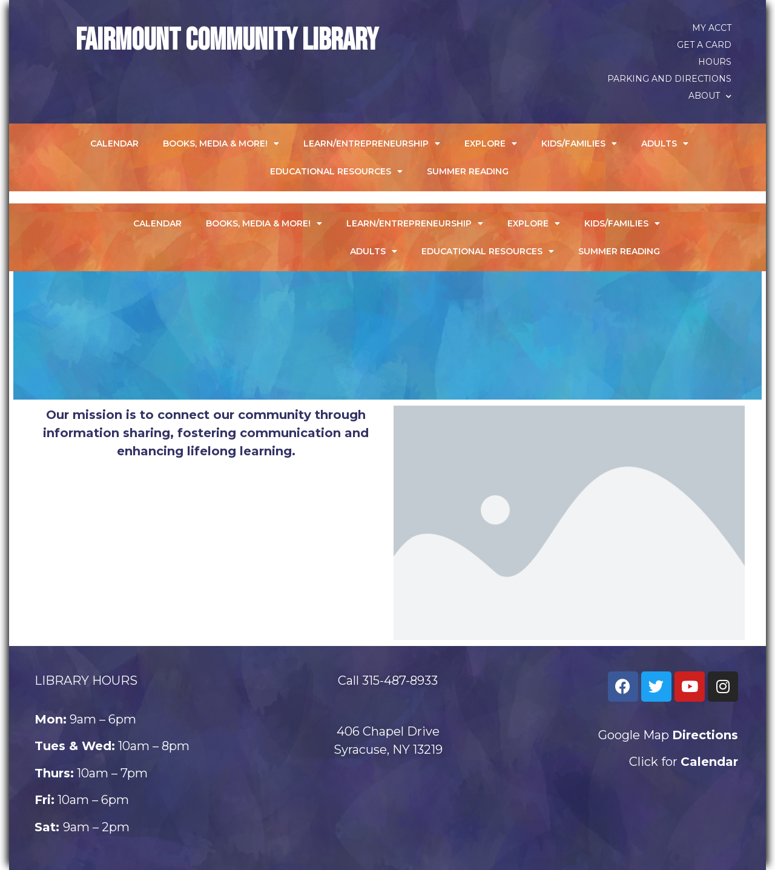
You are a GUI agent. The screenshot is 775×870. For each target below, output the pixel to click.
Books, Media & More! (221, 143)
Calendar (114, 143)
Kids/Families (579, 143)
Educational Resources (336, 171)
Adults (664, 143)
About (709, 95)
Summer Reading (468, 171)
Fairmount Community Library (227, 40)
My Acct (711, 27)
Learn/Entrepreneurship (371, 143)
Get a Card (704, 44)
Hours (714, 61)
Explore (490, 143)
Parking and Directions (669, 78)
